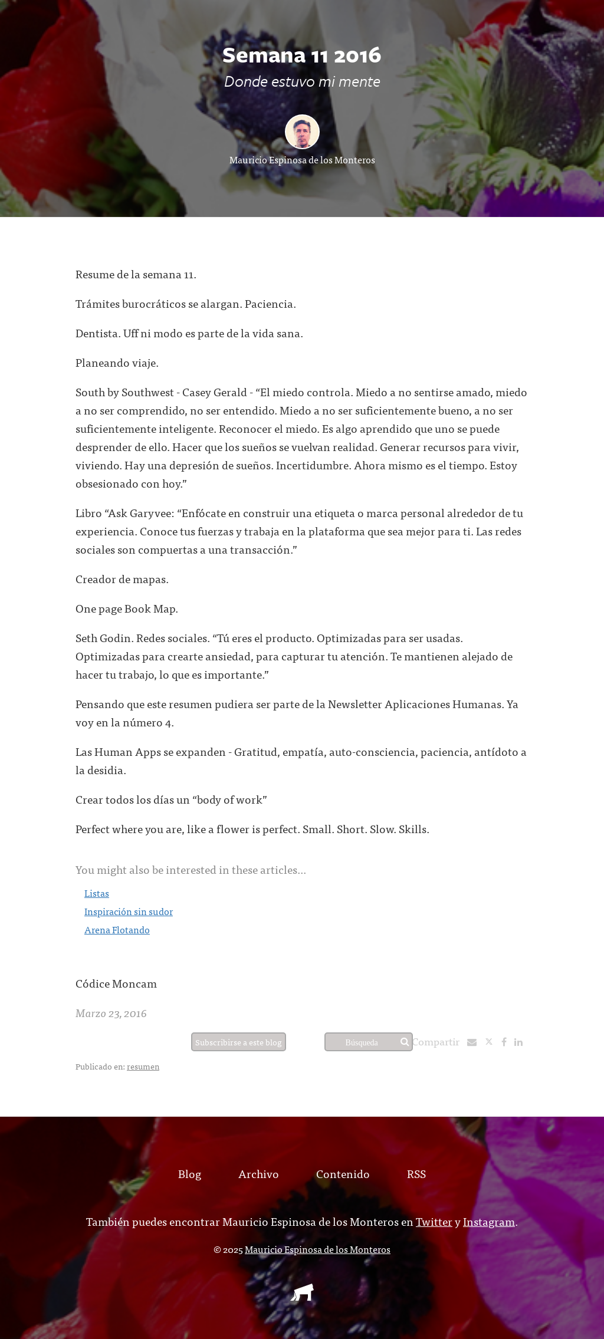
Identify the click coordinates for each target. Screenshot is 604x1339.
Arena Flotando (117, 929)
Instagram (489, 1221)
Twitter (434, 1221)
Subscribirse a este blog (238, 1041)
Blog (189, 1173)
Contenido (343, 1173)
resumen (143, 1066)
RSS (416, 1173)
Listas (96, 892)
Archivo (258, 1173)
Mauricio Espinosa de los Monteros (302, 159)
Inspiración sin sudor (128, 911)
